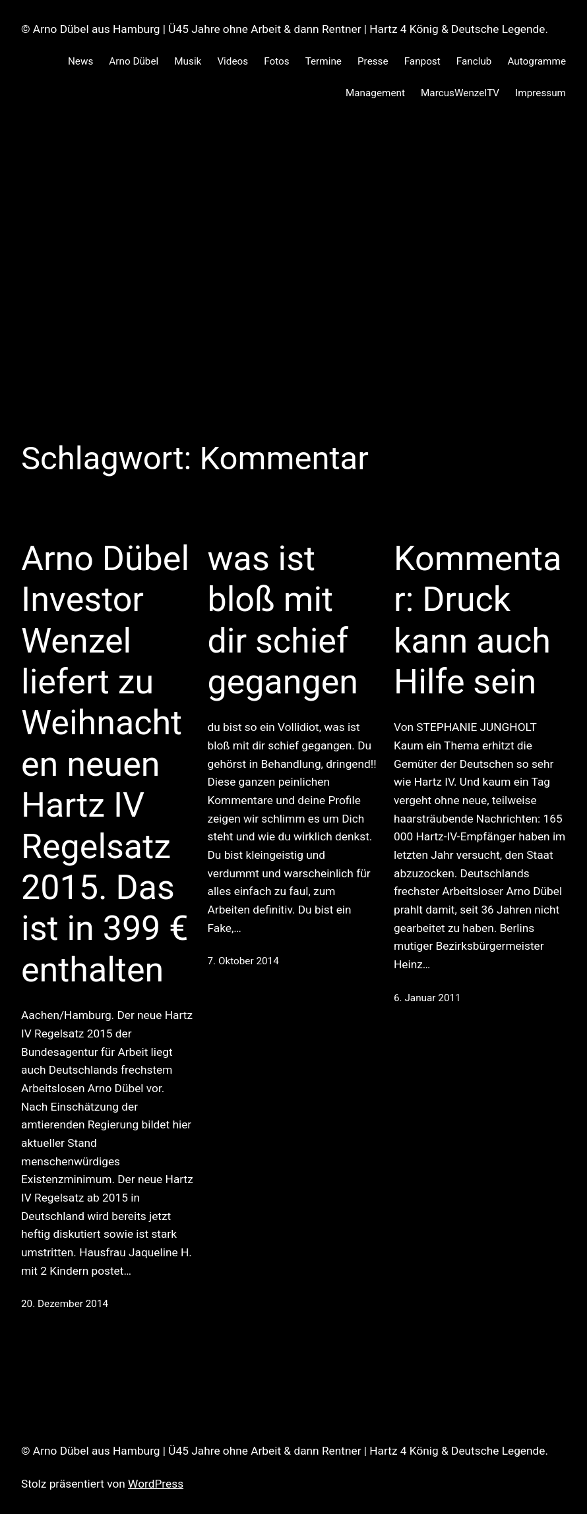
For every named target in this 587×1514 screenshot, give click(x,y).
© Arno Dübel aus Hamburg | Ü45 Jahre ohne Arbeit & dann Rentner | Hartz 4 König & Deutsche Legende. (284, 29)
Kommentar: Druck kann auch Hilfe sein (477, 620)
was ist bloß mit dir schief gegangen (283, 620)
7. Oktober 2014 (243, 961)
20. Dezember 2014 (64, 1304)
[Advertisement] (293, 256)
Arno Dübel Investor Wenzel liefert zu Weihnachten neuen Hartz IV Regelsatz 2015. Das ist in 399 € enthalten (105, 764)
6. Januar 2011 (427, 998)
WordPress (155, 1483)
